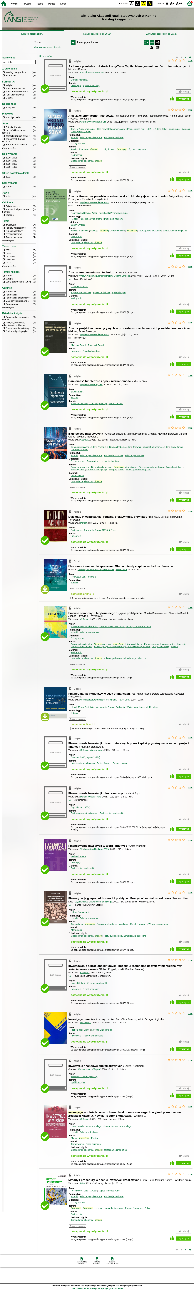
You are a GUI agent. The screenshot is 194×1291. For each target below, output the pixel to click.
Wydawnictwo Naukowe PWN (94, 202)
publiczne (103, 644)
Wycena (142, 149)
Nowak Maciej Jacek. (86, 1126)
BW (137, 3)
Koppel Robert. (78, 983)
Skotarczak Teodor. (117, 1126)
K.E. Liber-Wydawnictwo (92, 72)
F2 (179, 3)
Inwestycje (76, 85)
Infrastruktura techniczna (83, 763)
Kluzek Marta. (83, 707)
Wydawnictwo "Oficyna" (89, 1069)
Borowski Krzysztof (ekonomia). (150, 447)
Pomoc (51, 4)
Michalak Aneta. (78, 856)
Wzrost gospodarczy (158, 924)
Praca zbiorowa (93, 1144)
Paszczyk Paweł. (96, 345)
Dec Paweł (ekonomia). (111, 129)
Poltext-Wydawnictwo (90, 797)
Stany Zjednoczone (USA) (138, 469)
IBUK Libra (121, 569)
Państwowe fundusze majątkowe (112, 924)
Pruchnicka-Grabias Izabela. (114, 447)
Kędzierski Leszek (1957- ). (84, 1076)
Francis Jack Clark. (80, 1030)
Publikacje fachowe (113, 455)
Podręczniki (76, 298)
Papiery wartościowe (81, 292)
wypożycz (184, 99)
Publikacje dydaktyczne (91, 137)
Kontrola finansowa (114, 1208)
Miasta (74, 1138)
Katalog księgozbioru (32, 34)
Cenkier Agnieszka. (83, 129)
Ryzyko (132, 149)
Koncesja (181, 644)
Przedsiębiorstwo (91, 351)
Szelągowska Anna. (83, 447)
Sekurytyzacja (78, 469)
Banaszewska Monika (84, 626)
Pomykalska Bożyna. (84, 213)
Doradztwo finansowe (101, 467)
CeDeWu (84, 440)
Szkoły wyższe (78, 143)
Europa (112, 469)
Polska (120, 469)
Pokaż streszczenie (77, 167)
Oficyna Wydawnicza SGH (93, 122)
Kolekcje (57, 47)
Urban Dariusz (81, 912)
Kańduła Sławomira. (112, 626)
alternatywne (125, 467)
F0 (167, 3)
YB (143, 3)
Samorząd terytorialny (81, 644)
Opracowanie (77, 475)
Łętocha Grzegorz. (101, 1030)
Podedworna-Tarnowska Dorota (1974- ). (93, 530)
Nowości (27, 4)
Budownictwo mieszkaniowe (84, 813)
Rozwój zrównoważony (150, 230)
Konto (63, 4)
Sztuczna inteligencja (96, 469)
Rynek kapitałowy (101, 292)
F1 (172, 3)
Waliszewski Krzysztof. (142, 707)
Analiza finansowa (80, 149)
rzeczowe (93, 1208)
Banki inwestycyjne (80, 467)
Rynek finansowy (91, 85)
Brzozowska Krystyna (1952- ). (86, 757)
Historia (39, 4)
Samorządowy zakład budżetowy (110, 646)
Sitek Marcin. (77, 392)
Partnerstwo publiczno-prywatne (159, 644)
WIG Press (85, 1022)
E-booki (74, 582)
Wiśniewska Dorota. (110, 707)
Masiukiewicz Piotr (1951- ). (143, 129)
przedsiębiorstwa (102, 149)
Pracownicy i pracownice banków (103, 461)
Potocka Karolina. (97, 983)
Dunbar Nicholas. (79, 80)
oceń (190, 60)
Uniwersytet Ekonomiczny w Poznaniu (96, 569)
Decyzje (94, 230)
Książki (74, 137)
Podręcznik (76, 155)
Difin (82, 1183)
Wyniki (14, 4)
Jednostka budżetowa (81, 646)
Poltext (83, 523)
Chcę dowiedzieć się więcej (83, 1288)
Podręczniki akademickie (112, 813)
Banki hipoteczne (79, 403)
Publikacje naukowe (113, 137)
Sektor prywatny (121, 763)
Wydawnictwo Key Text (91, 384)
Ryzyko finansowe (134, 1208)
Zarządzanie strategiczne (174, 230)
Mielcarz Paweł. (79, 345)
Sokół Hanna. (171, 129)
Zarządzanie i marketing (115, 1150)
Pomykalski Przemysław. (113, 213)
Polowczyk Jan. (83, 577)
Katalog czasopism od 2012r (97, 34)
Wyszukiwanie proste (43, 47)
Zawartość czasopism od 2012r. (161, 34)
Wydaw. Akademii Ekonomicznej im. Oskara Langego (104, 276)
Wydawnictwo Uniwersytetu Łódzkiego (93, 901)
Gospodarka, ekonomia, (86, 161)
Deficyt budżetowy (160, 646)
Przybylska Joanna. (138, 626)
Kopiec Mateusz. (109, 1190)
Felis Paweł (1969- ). (84, 1190)
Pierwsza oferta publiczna (151, 467)
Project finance (104, 763)
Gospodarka (77, 924)
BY (149, 3)
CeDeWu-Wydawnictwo (91, 750)
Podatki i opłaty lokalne (138, 646)
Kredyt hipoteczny (98, 403)
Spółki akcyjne (118, 292)
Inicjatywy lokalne (133, 644)
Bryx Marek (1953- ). (81, 807)
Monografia (76, 930)
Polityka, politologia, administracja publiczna (125, 658)
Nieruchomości (116, 403)
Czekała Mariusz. (79, 286)
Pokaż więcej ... (9, 148)
